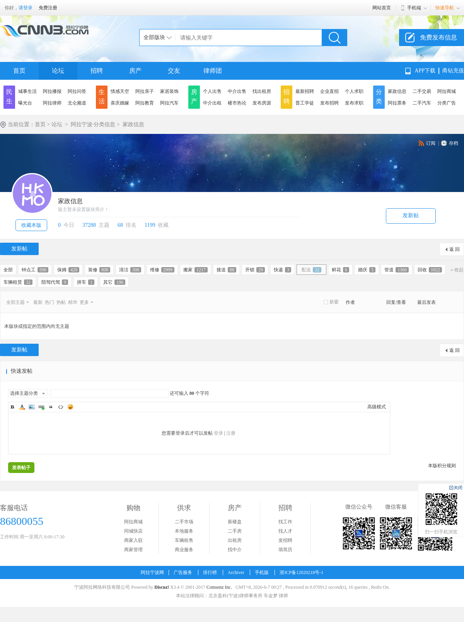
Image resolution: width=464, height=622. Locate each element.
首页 (19, 70)
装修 (99, 269)
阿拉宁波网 (152, 572)
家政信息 (397, 91)
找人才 (285, 531)
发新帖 (19, 249)
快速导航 (444, 7)
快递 (282, 269)
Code (61, 407)
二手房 (235, 531)
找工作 (285, 521)
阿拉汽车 (169, 103)
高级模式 (376, 407)
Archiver (236, 572)
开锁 (255, 269)
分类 (379, 97)
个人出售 (212, 91)
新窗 (334, 302)
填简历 (285, 549)
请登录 (25, 7)
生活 (102, 97)
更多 (84, 302)
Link (41, 407)
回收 (430, 269)
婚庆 (366, 269)
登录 (218, 433)
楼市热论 (237, 103)
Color (22, 407)
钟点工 (35, 269)
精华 (72, 302)
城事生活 (27, 91)
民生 (9, 97)
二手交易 (422, 91)
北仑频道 (77, 103)
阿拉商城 (446, 91)
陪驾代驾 (54, 282)
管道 (396, 269)
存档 (453, 143)
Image (32, 407)
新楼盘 (235, 521)
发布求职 (354, 103)
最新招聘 (304, 91)
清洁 (130, 269)
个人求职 (354, 91)
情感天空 (120, 91)
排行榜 (210, 572)
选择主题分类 (24, 393)
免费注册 (48, 7)
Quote (51, 407)
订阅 (430, 143)
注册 (230, 433)
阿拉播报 (52, 91)
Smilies (70, 407)
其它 (114, 282)
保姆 (68, 269)
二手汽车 (422, 103)
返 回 (454, 249)
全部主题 (15, 302)
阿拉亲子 (144, 91)
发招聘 (285, 540)
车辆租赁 (17, 282)
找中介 (235, 549)
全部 (8, 269)
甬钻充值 (453, 71)
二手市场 (184, 521)
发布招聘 (329, 103)
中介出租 (212, 103)
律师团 (212, 70)
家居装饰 (169, 91)
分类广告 (446, 103)
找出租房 (261, 91)
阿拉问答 (77, 91)
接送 (226, 269)
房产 (135, 70)
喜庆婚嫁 (120, 103)
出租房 (235, 540)
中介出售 (237, 91)
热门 (49, 302)
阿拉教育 (144, 103)
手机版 (262, 572)
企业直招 (329, 91)
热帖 (61, 302)
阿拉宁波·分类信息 (93, 124)
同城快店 (133, 531)
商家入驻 (133, 540)
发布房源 (261, 103)
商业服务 (184, 549)
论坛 (58, 70)
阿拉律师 (52, 103)
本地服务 (184, 531)
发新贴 (411, 215)
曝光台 (25, 103)
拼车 (85, 282)
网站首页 (381, 7)
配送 (311, 269)
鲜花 (340, 269)
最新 (38, 302)
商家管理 (133, 549)
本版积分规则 (442, 465)
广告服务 (183, 572)
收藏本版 (31, 225)
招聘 (96, 70)
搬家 (195, 269)
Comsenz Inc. (219, 587)
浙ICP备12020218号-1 (301, 572)
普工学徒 (304, 103)
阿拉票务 (397, 103)
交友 (174, 70)
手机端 (414, 7)
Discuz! (161, 587)
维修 (162, 269)
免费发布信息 (438, 37)
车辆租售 (184, 540)
